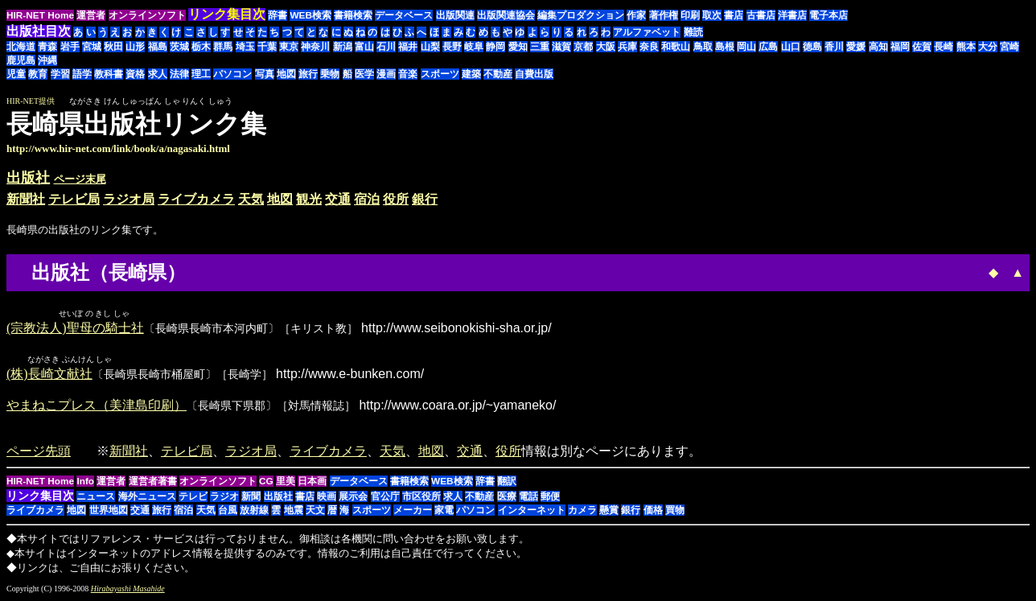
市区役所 (421, 498)
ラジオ (224, 498)
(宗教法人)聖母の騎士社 (75, 328)
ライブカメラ (196, 199)
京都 (583, 46)
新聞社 (25, 199)
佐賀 (921, 46)
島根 (724, 46)
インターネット (531, 511)
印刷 (690, 15)
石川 (386, 46)
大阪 (605, 46)
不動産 (497, 74)
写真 (264, 74)
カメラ (582, 511)
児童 (16, 74)
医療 (506, 498)
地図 (286, 74)
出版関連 (455, 15)
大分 (987, 46)
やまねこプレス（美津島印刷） (96, 407)
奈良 (649, 46)
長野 (452, 46)
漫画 (386, 74)
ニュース (95, 498)
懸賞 (609, 511)
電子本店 (828, 15)
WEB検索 (310, 15)
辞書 (277, 15)
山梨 (430, 46)
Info (85, 482)
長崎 (943, 46)
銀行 (425, 199)
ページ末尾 (80, 179)
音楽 (407, 74)
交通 (338, 199)
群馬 (222, 46)
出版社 (28, 178)
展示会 (353, 498)
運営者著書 (153, 482)
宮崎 (1009, 46)
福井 (407, 46)
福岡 (900, 46)
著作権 (663, 15)
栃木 (201, 46)
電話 (528, 498)
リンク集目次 (40, 497)
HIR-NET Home (40, 15)
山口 (790, 46)
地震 (293, 511)
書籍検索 (353, 15)
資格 (135, 74)
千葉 (267, 46)
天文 (315, 511)
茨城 (179, 46)
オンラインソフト (147, 15)
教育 (37, 74)
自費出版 (534, 74)
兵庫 (627, 46)
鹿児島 (20, 60)
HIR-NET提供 (30, 101)
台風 (227, 511)
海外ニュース (147, 498)
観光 (309, 199)
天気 (251, 199)
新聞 (251, 498)
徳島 (812, 46)
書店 (733, 15)
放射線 (254, 511)
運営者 (90, 15)
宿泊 (367, 199)
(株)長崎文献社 (49, 375)
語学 (82, 74)
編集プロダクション (580, 15)
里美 (285, 482)
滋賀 (561, 46)
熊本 (966, 46)
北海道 (20, 46)
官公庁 (385, 498)
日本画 (312, 482)
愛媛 (855, 46)
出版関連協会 (506, 15)
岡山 (746, 46)
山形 (135, 46)
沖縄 (47, 60)
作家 (636, 15)
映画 (326, 498)
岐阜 (473, 46)
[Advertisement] (894, 132)
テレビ (193, 498)
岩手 (70, 46)
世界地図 (108, 511)
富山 (364, 46)
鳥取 (703, 46)
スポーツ (440, 74)
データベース (404, 15)
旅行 (308, 74)
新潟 (342, 46)
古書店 (760, 15)
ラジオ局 (128, 199)
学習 (60, 74)
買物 (674, 511)
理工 (201, 74)
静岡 (495, 46)
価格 (653, 511)
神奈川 (315, 46)
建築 (471, 74)
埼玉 (245, 46)
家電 (444, 511)
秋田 (113, 46)
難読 (693, 32)
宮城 (91, 46)
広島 (768, 46)
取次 (712, 15)
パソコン (232, 74)
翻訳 (506, 482)
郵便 (550, 498)
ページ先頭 (38, 452)
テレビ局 (74, 199)
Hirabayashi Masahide (128, 590)
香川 (834, 46)
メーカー (412, 511)
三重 (539, 46)
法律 (179, 74)
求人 (157, 74)
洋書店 (792, 15)
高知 (878, 46)
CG (266, 482)
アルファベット (646, 32)
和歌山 (675, 46)
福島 (157, 46)
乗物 (329, 74)
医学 (364, 74)
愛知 (518, 46)
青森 (47, 46)
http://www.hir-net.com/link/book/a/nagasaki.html (118, 148)
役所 (396, 199)
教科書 (108, 74)
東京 (288, 46)
